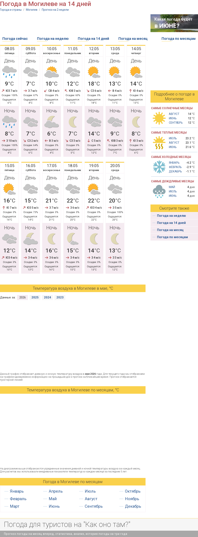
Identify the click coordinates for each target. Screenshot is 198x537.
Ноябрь (132, 498)
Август (91, 498)
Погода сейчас (15, 38)
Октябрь (133, 491)
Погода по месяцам (179, 38)
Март (14, 506)
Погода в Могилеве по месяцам (73, 481)
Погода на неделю (53, 38)
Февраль (18, 498)
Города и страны (11, 9)
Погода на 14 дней (93, 38)
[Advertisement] (72, 23)
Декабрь (133, 506)
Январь (17, 491)
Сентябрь (94, 506)
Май (53, 498)
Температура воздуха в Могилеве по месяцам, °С (73, 390)
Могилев (31, 9)
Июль (90, 491)
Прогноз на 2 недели (55, 9)
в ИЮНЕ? (166, 25)
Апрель (56, 491)
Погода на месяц (133, 38)
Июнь (54, 506)
